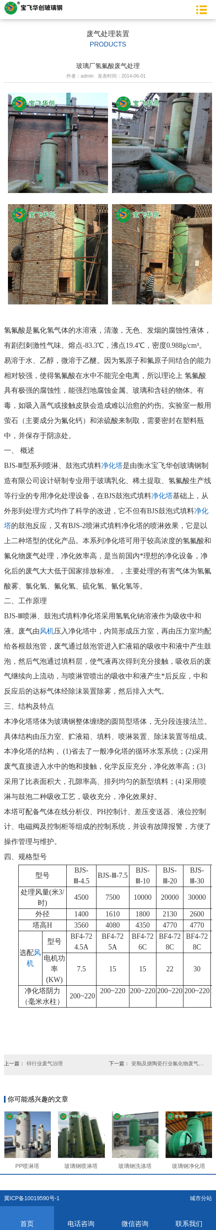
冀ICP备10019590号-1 (32, 1198)
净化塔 (112, 466)
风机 (47, 631)
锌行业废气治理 (45, 1063)
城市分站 (201, 1198)
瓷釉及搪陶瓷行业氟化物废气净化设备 (169, 1063)
